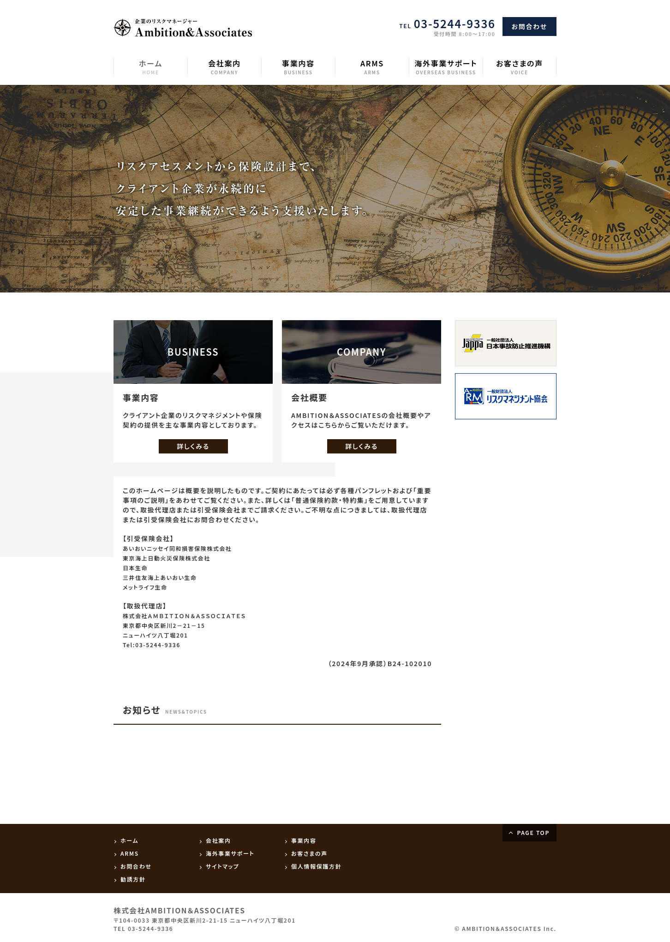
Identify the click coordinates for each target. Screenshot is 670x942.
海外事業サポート (446, 67)
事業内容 (298, 67)
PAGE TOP (533, 832)
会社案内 (224, 67)
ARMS (372, 67)
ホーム (150, 67)
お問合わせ (529, 26)
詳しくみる (193, 446)
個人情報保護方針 (316, 866)
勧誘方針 (133, 879)
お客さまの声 (519, 67)
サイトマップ (222, 866)
